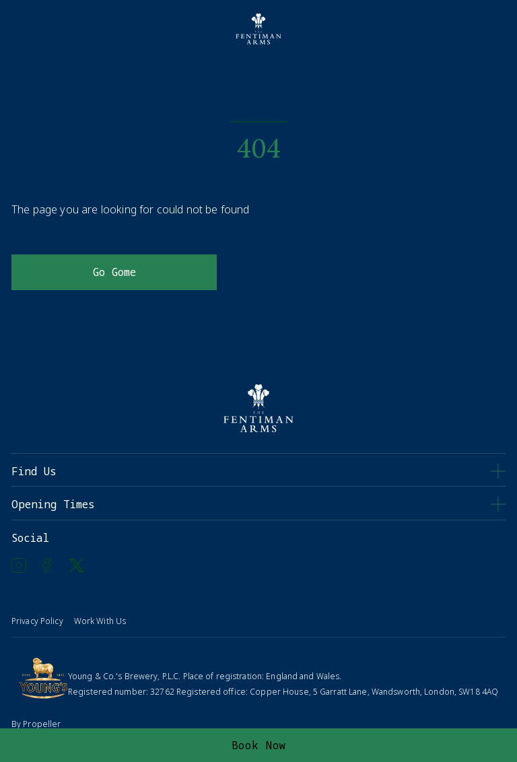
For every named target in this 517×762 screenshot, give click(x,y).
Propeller (42, 724)
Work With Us (100, 621)
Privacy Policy (37, 621)
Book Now (259, 745)
